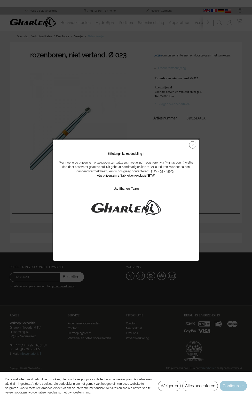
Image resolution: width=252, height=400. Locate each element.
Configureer (233, 386)
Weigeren (169, 386)
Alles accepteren (200, 386)
